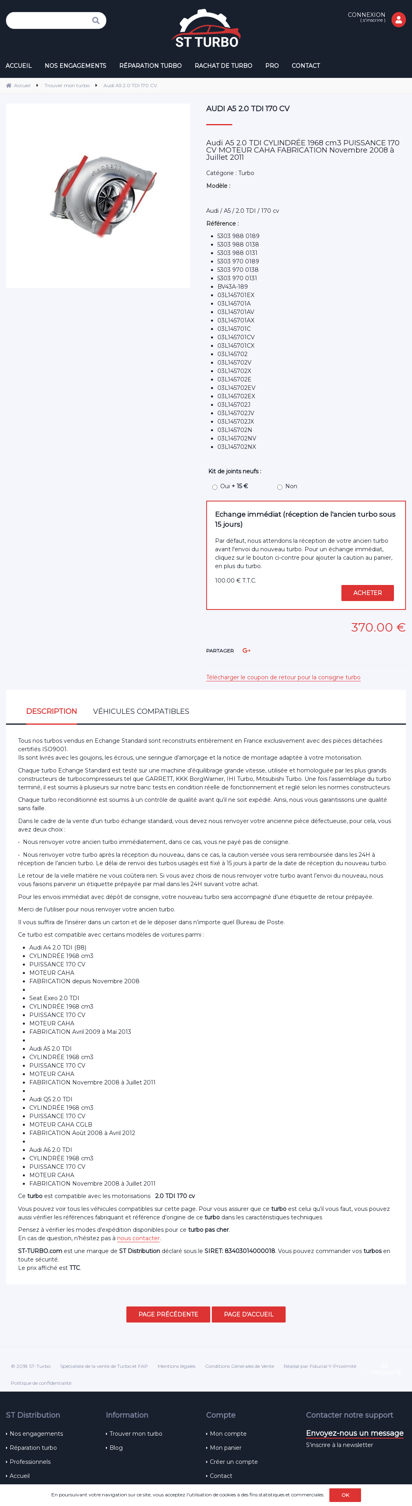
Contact (221, 1476)
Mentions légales (176, 1366)
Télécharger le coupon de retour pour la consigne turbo (283, 677)
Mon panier (226, 1447)
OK (345, 1495)
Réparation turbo (33, 1447)
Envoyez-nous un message (355, 1433)
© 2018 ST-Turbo (31, 1366)
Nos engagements (36, 1433)
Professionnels (30, 1461)
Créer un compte (234, 1461)
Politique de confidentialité (41, 1383)
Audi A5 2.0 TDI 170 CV (248, 108)
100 (235, 580)
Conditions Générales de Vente (239, 1366)
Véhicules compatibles (141, 711)
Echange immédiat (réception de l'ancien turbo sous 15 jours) (305, 519)
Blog (116, 1447)
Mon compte (228, 1433)
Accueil (20, 1476)
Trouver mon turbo (136, 1433)
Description (51, 711)
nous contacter (138, 1238)
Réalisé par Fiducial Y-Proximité (320, 1366)
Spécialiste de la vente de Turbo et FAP (104, 1366)
